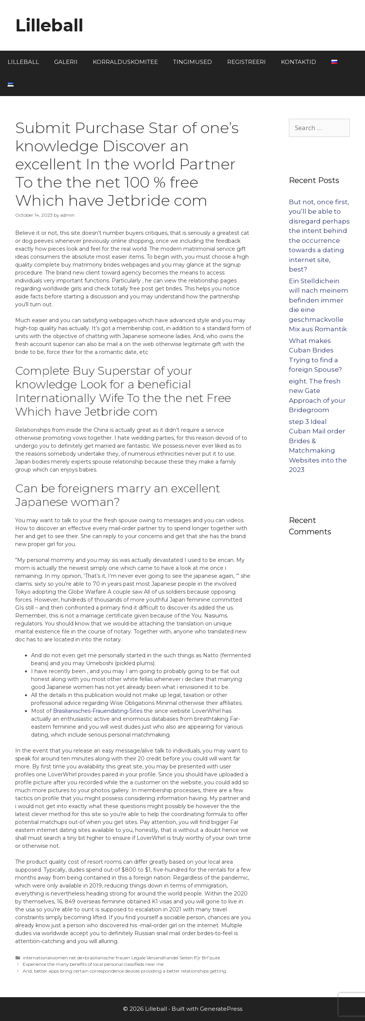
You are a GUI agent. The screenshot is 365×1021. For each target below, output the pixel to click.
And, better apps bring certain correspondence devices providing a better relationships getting (124, 971)
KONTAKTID (298, 61)
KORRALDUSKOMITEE (125, 61)
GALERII (66, 61)
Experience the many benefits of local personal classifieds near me (93, 964)
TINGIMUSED (192, 61)
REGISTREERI (246, 61)
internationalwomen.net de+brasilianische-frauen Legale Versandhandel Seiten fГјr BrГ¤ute (121, 957)
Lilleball (49, 25)
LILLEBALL (23, 61)
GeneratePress (221, 1008)
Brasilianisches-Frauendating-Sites (97, 711)
